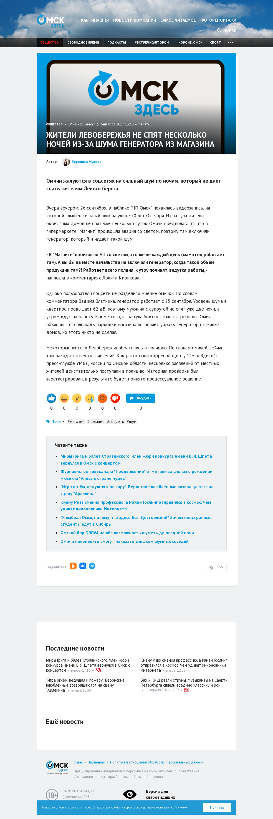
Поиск (226, 30)
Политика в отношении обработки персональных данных (157, 762)
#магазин (76, 421)
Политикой (181, 807)
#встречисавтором (152, 42)
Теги (56, 421)
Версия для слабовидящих (160, 794)
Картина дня (95, 20)
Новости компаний (134, 20)
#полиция (95, 421)
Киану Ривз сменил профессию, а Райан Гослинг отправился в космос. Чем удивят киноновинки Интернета (184, 665)
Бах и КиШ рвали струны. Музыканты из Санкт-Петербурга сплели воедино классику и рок (184, 682)
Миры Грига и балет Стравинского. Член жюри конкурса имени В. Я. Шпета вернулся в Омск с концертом (88, 665)
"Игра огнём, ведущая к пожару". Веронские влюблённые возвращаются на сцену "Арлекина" (85, 685)
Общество (49, 42)
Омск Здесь (50, 21)
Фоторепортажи (218, 20)
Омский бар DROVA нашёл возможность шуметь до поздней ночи (127, 532)
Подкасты (116, 42)
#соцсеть (115, 421)
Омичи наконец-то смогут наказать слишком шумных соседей (124, 541)
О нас (78, 762)
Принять (217, 807)
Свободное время (83, 42)
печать (143, 124)
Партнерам (96, 762)
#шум (131, 421)
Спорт (215, 42)
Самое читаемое (178, 20)
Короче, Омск (190, 42)
